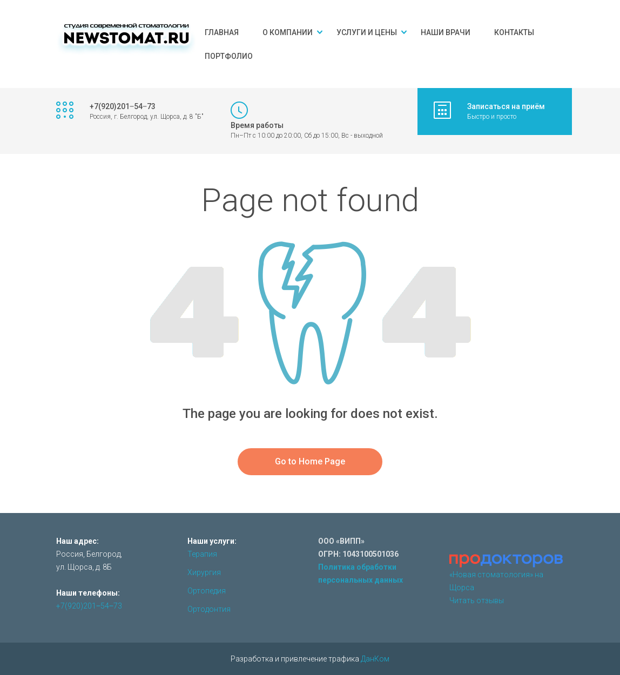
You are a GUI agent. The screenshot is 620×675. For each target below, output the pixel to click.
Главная (222, 32)
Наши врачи (445, 32)
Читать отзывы (476, 600)
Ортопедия (206, 590)
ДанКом (375, 658)
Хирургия (204, 572)
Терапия (202, 554)
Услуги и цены (366, 32)
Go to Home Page (310, 461)
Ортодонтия (209, 609)
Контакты (514, 32)
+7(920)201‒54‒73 (89, 606)
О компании (287, 32)
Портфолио (229, 56)
